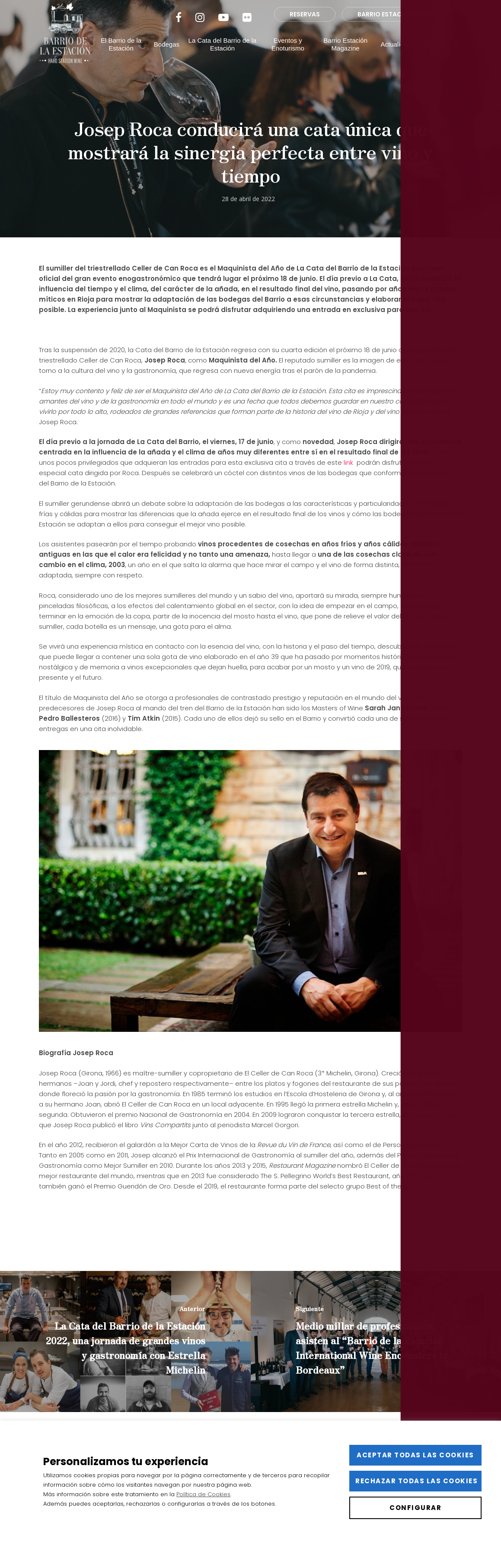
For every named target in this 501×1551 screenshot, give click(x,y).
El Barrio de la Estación (126, 57)
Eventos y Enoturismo (290, 57)
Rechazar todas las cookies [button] (416, 1480)
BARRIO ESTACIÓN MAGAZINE (402, 27)
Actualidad (396, 57)
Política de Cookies (203, 1494)
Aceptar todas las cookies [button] (415, 1455)
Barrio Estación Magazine (346, 57)
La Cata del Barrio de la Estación (226, 57)
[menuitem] (456, 57)
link (349, 462)
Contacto (433, 57)
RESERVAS (305, 27)
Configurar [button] (415, 1507)
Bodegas (171, 57)
